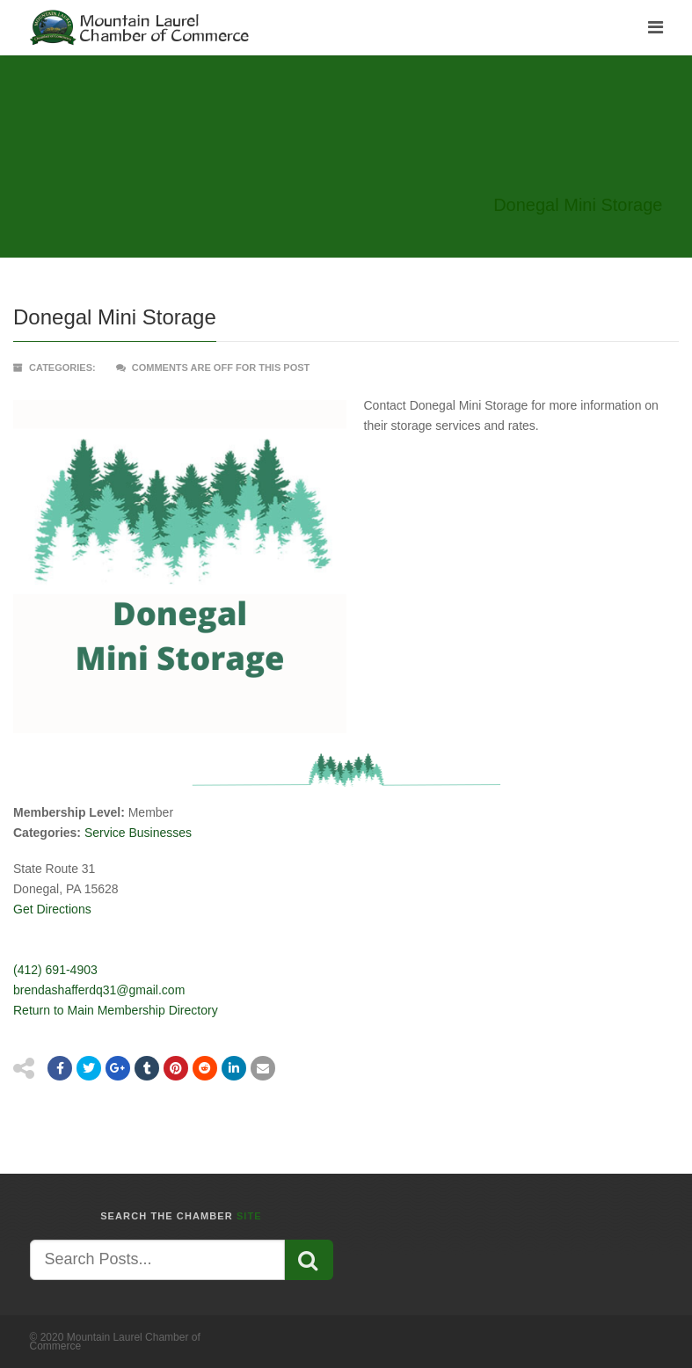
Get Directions (52, 909)
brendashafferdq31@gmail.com (99, 990)
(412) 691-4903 (55, 970)
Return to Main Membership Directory (115, 1010)
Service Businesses (138, 833)
